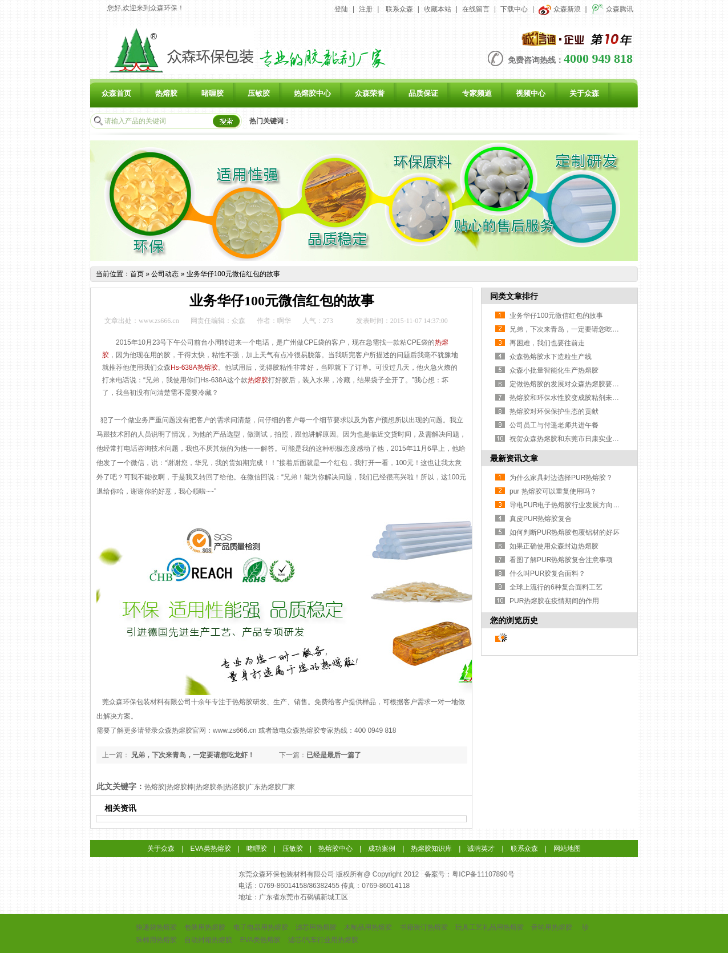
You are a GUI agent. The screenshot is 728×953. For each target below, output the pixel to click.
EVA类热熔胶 (211, 849)
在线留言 (476, 9)
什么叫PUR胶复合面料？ (547, 574)
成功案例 (381, 849)
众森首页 (116, 93)
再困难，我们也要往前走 (547, 343)
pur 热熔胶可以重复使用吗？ (553, 491)
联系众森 (399, 9)
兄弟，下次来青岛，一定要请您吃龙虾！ (192, 755)
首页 (137, 274)
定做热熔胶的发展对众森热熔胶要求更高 (571, 384)
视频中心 (530, 93)
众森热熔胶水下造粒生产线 (550, 357)
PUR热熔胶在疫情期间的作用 (554, 601)
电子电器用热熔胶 (260, 927)
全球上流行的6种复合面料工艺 (555, 587)
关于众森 (584, 93)
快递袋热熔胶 (156, 927)
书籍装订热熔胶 (424, 927)
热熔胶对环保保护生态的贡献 (553, 411)
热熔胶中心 (312, 93)
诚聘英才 (481, 849)
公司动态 (165, 274)
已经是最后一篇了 (333, 755)
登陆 (341, 9)
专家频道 (477, 93)
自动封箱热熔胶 (208, 940)
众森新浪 (559, 9)
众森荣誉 (370, 93)
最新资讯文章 (514, 458)
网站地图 (567, 849)
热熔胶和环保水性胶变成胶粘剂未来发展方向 (577, 398)
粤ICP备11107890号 (483, 874)
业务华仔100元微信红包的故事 (233, 274)
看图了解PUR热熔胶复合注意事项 (561, 560)
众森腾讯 (612, 9)
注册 (366, 9)
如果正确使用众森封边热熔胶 (553, 546)
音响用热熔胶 (551, 927)
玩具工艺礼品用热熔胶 (489, 927)
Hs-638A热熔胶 (194, 367)
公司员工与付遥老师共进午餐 (553, 425)
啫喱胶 (212, 93)
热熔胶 (166, 93)
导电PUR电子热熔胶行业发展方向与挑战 (571, 505)
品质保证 (423, 93)
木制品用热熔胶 (368, 927)
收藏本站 (437, 9)
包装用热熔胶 (204, 927)
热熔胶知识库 (431, 849)
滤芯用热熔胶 (316, 927)
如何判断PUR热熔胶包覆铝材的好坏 (564, 532)
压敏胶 (259, 93)
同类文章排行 (514, 296)
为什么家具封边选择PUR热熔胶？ (561, 478)
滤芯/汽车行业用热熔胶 (323, 940)
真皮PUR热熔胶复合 (540, 519)
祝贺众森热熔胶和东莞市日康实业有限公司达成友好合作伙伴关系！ (612, 439)
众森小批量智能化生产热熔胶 (553, 370)
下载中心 (514, 9)
